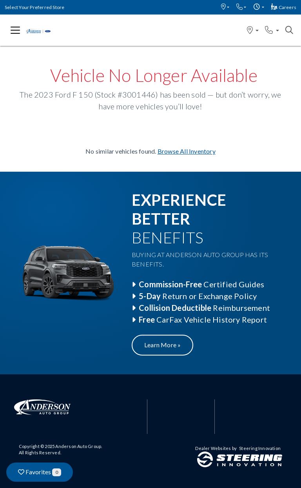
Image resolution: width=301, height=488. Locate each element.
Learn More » (162, 344)
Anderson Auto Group (78, 446)
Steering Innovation (260, 448)
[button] (225, 7)
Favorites (39, 472)
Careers (283, 7)
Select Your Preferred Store (34, 7)
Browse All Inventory (187, 151)
